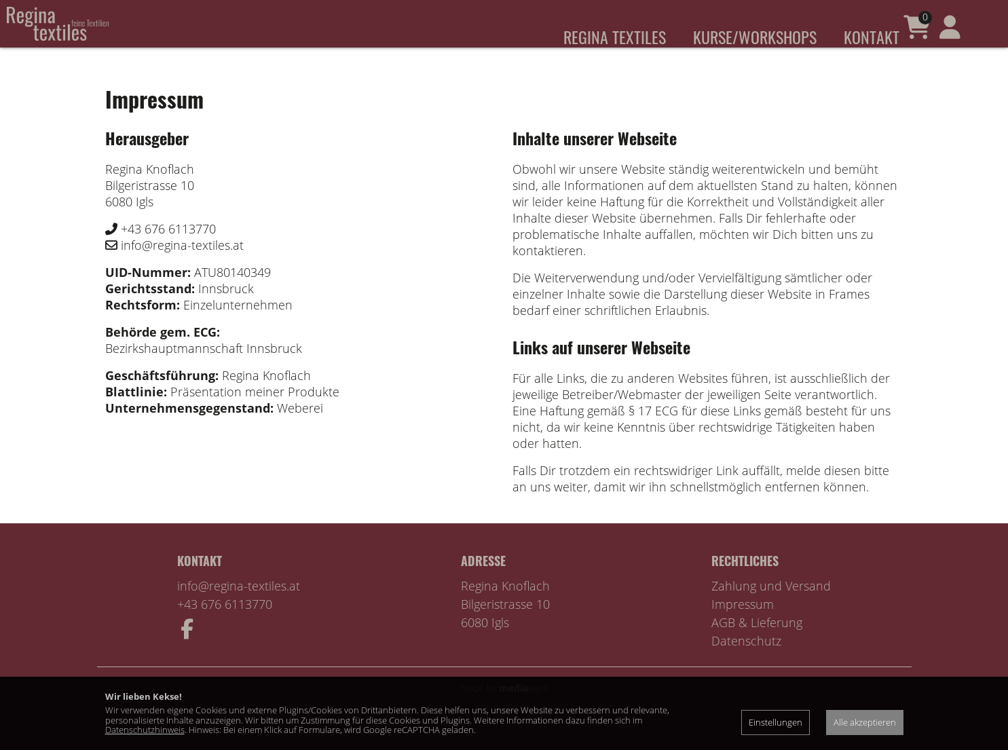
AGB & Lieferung (756, 643)
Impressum (742, 624)
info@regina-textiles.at (238, 606)
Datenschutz (746, 661)
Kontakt (871, 36)
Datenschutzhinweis (145, 730)
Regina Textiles (614, 36)
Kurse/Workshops (755, 36)
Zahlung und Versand (771, 606)
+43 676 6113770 (224, 624)
